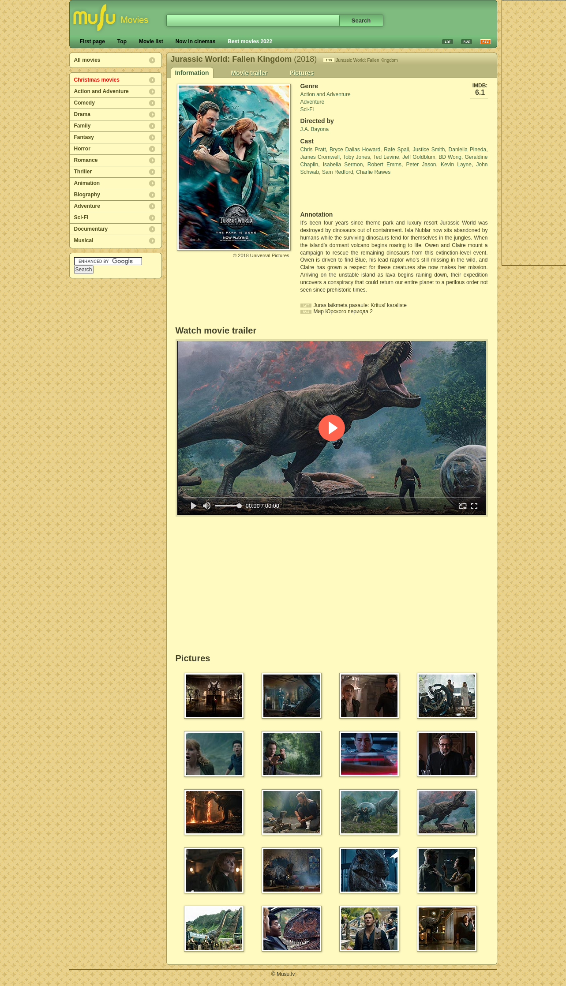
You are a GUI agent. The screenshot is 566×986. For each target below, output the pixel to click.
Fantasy (84, 137)
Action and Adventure (101, 91)
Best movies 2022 (250, 41)
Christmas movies (97, 80)
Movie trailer (249, 72)
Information (192, 72)
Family (82, 126)
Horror (82, 149)
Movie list (151, 41)
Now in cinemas (196, 41)
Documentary (91, 229)
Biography (87, 194)
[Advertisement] (352, 193)
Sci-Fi (81, 217)
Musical (84, 240)
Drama (82, 114)
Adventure (87, 206)
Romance (86, 160)
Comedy (84, 103)
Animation (87, 183)
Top (122, 41)
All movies (87, 60)
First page (92, 41)
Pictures (301, 72)
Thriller (83, 172)
